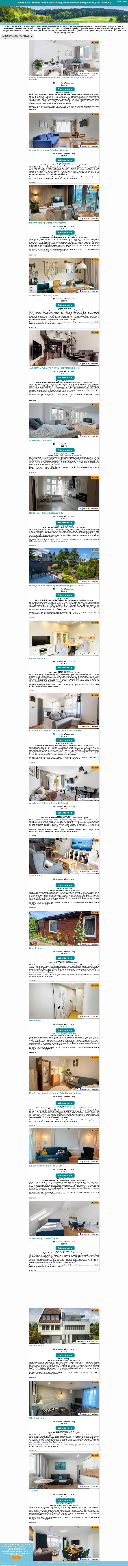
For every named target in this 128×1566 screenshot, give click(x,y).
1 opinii (84, 745)
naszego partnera (86, 107)
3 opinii (77, 1180)
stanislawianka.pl (122, 1)
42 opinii (69, 1505)
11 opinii (84, 1108)
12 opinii (76, 310)
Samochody (51, 24)
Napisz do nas (86, 1562)
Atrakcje (62, 24)
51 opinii (71, 963)
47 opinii (71, 1433)
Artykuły (73, 24)
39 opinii (79, 818)
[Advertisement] (64, 1291)
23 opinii (83, 382)
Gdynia (95, 42)
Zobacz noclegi (65, 89)
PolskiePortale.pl (12, 1565)
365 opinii (79, 237)
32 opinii (85, 600)
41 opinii (70, 1035)
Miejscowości (29, 24)
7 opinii (79, 165)
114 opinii (72, 1360)
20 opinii (71, 890)
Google (5, 1546)
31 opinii (74, 455)
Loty (40, 24)
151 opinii (76, 1253)
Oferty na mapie (18, 24)
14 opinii (78, 527)
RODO (21, 1555)
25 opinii (90, 94)
